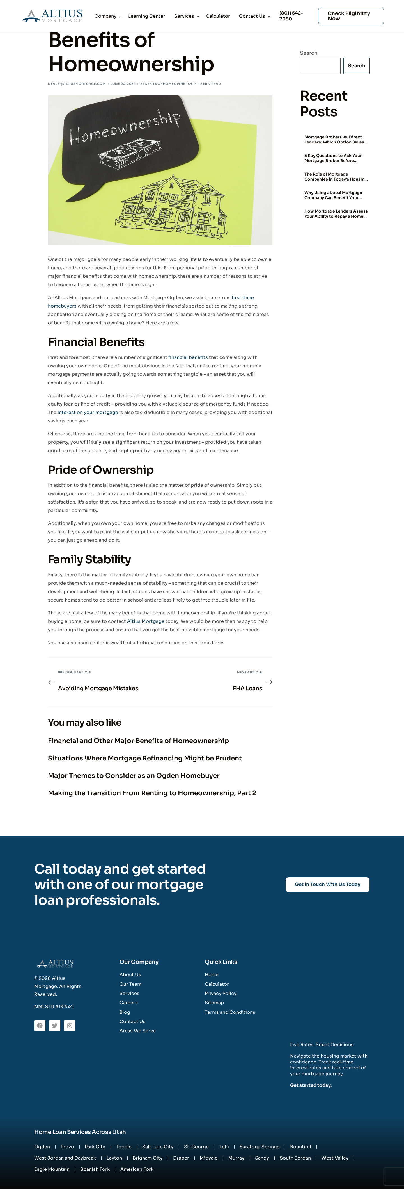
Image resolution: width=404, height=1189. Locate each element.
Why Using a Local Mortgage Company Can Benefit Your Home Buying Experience (333, 195)
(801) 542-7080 (290, 16)
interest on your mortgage (88, 412)
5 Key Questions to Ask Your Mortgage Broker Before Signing (333, 158)
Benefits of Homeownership (168, 84)
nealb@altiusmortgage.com (77, 84)
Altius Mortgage (145, 621)
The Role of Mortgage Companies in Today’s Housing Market (335, 177)
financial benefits (188, 357)
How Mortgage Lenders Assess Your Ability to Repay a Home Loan (336, 214)
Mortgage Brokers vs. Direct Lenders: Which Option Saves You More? (334, 140)
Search (309, 53)
